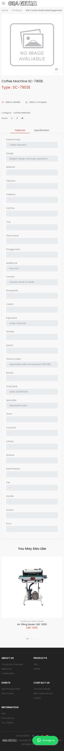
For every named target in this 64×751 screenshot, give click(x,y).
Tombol (10, 276)
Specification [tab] (41, 130)
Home (5, 10)
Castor (10, 304)
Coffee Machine (21, 112)
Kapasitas (11, 317)
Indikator (11, 194)
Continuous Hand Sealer (32, 621)
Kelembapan (13, 468)
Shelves (10, 455)
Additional (11, 263)
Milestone (7, 668)
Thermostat (12, 235)
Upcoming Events (11, 688)
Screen (10, 509)
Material (10, 167)
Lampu (10, 441)
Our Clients (7, 722)
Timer (9, 413)
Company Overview (12, 664)
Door (8, 523)
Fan (8, 482)
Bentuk (9, 372)
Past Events (8, 693)
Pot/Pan (10, 208)
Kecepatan (12, 290)
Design (10, 153)
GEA (36, 664)
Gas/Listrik (11, 386)
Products (17, 10)
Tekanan (10, 180)
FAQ (4, 713)
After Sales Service (43, 693)
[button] (27, 638)
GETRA (37, 668)
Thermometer (13, 358)
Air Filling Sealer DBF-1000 (32, 624)
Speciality (11, 400)
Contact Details (42, 688)
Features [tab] (20, 130)
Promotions (8, 718)
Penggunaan (13, 249)
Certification (8, 673)
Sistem (9, 345)
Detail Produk (13, 139)
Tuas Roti (11, 427)
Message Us (45, 741)
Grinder (10, 331)
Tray (8, 221)
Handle (10, 496)
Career (37, 697)
